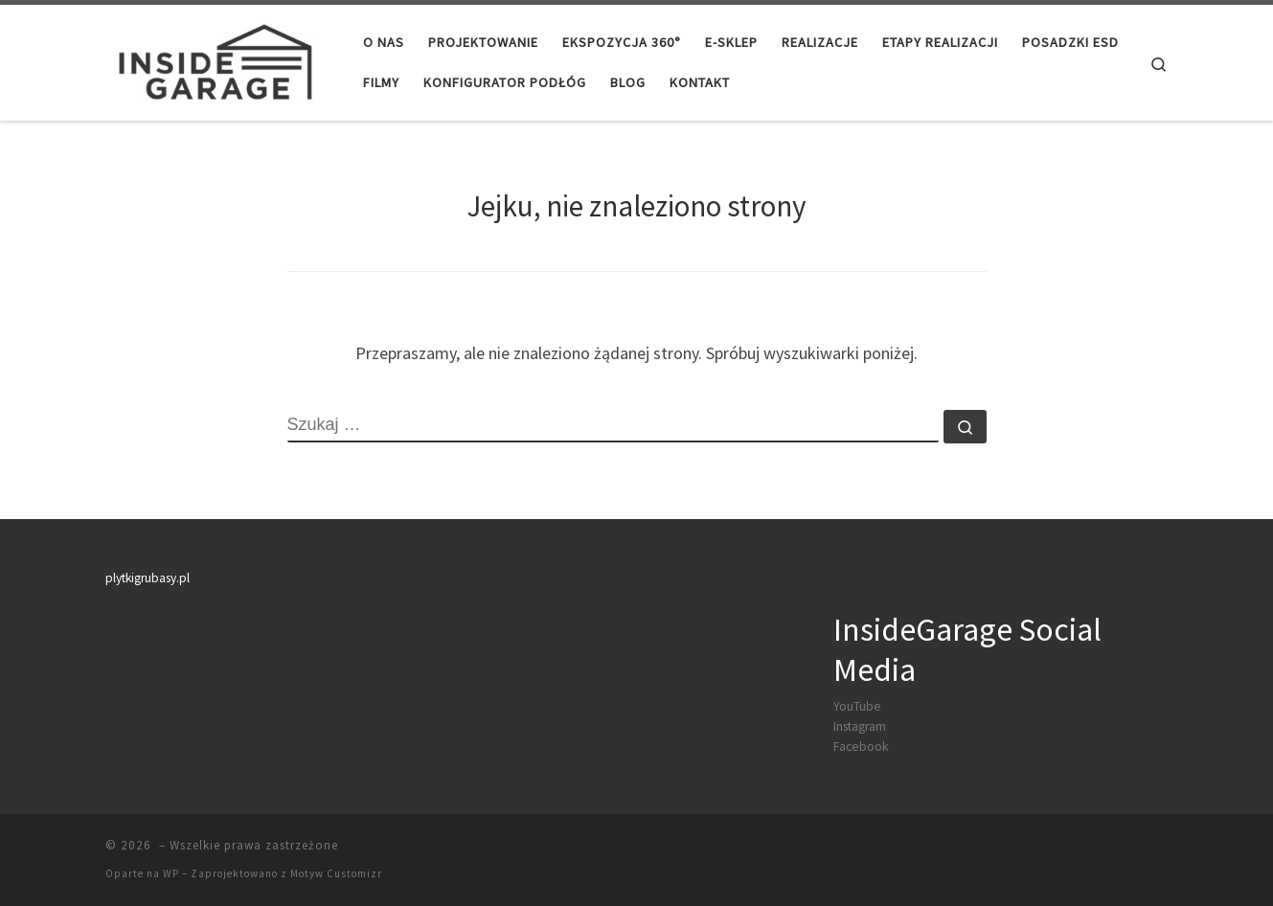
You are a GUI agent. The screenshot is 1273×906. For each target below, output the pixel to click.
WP (171, 873)
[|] (213, 58)
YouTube (857, 706)
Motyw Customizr (336, 873)
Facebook (860, 746)
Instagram (859, 726)
